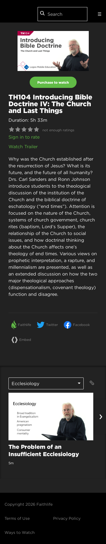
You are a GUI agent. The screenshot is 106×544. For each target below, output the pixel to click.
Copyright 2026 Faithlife (29, 504)
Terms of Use (17, 518)
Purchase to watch (53, 82)
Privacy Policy (67, 518)
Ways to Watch (20, 532)
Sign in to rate (24, 137)
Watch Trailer (23, 146)
